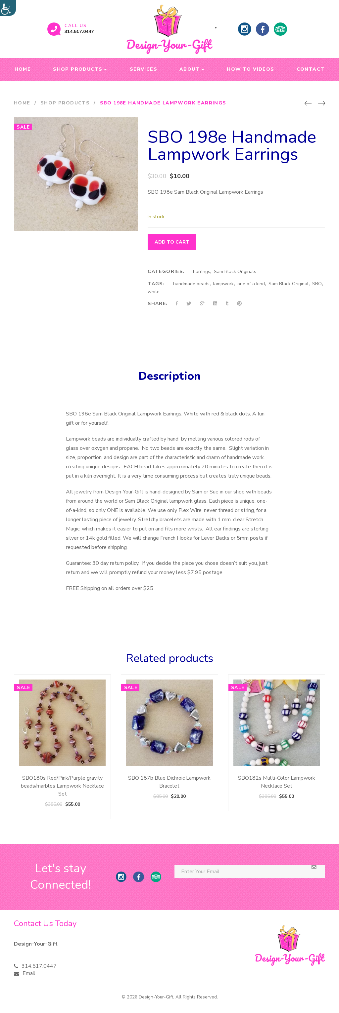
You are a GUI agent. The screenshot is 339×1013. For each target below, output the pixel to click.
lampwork (223, 284)
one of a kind (251, 284)
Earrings (201, 271)
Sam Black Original (288, 284)
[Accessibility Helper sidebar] (8, 8)
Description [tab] (169, 376)
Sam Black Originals (235, 271)
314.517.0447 (79, 31)
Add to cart (172, 242)
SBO (317, 284)
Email (29, 973)
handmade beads (191, 284)
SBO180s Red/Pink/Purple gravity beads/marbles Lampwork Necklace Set (62, 786)
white (154, 292)
